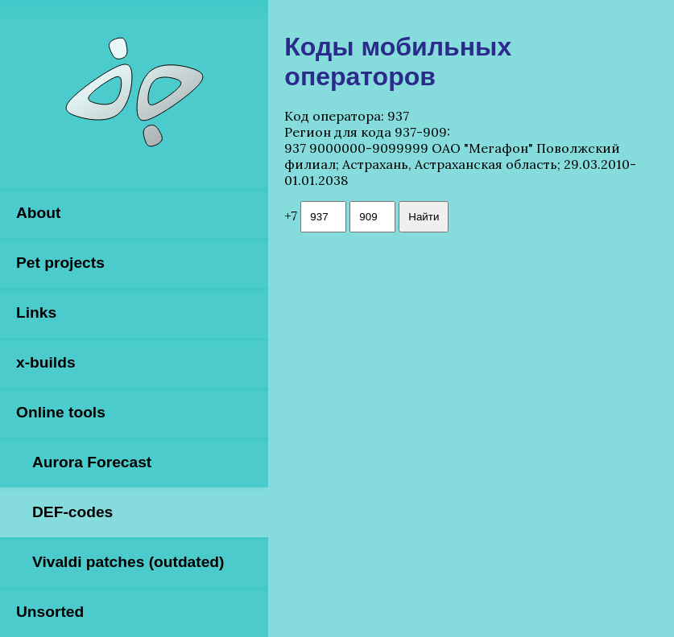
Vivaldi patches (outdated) (128, 561)
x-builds (46, 362)
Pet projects (60, 262)
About (38, 212)
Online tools (60, 412)
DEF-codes (72, 511)
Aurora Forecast (91, 462)
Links (36, 312)
